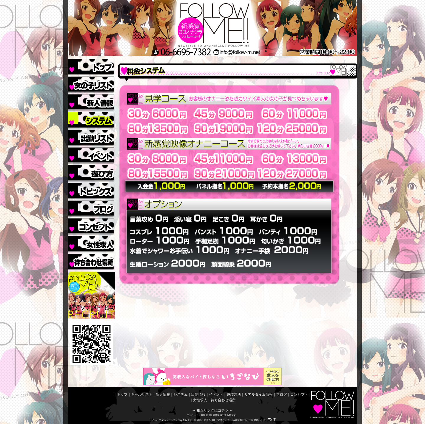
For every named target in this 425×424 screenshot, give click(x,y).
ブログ (91, 208)
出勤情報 (91, 137)
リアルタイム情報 (91, 190)
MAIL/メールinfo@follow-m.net (256, 52)
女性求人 (91, 243)
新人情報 (91, 102)
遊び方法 (91, 173)
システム (91, 119)
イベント (91, 155)
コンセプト (91, 226)
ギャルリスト (91, 84)
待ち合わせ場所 (91, 261)
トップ (91, 66)
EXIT (272, 420)
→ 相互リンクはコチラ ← (212, 410)
